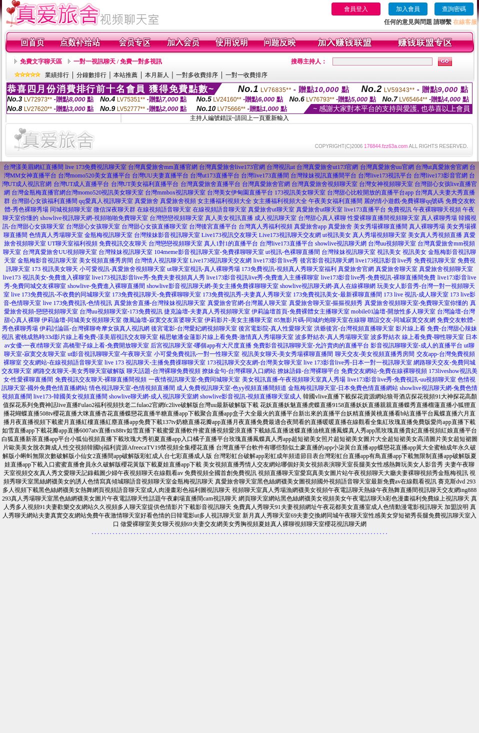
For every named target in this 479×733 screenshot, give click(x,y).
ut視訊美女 (336, 235)
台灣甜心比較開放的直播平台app (370, 192)
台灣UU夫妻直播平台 (160, 175)
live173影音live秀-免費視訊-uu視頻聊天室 (402, 379)
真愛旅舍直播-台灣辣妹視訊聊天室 (160, 303)
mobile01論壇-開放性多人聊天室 (393, 311)
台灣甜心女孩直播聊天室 (155, 226)
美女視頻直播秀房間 (106, 260)
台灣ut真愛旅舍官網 (442, 167)
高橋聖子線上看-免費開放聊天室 (106, 345)
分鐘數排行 (91, 75)
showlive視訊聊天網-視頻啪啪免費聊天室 (94, 218)
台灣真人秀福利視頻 (265, 226)
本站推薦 (126, 75)
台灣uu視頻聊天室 (392, 243)
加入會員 (408, 9)
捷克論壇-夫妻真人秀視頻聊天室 (207, 311)
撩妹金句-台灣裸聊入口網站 (239, 371)
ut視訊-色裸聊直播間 (293, 252)
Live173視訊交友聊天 (230, 235)
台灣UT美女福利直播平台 (145, 184)
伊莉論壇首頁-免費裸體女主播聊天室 (301, 311)
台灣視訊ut (280, 167)
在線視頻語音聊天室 (164, 209)
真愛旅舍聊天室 (397, 269)
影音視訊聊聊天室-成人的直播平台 (416, 345)
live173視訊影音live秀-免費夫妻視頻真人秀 (148, 277)
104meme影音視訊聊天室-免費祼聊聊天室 (209, 252)
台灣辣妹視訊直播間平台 (323, 175)
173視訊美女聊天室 (300, 192)
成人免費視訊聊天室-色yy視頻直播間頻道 (231, 388)
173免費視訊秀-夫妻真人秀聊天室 (247, 294)
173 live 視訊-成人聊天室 (416, 294)
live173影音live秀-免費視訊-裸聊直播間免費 (378, 277)
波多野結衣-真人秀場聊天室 (332, 337)
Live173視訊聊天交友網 (290, 235)
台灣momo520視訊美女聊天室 (105, 192)
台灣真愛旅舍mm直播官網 (163, 167)
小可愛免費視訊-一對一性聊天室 (197, 354)
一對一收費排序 (247, 75)
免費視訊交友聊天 (123, 243)
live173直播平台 (365, 209)
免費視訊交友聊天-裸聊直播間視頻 (101, 379)
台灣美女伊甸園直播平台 (240, 192)
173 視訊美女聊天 (55, 269)
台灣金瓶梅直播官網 (39, 192)
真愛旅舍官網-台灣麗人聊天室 (248, 303)
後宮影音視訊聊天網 (327, 260)
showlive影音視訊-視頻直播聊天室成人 (251, 396)
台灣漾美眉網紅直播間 (34, 167)
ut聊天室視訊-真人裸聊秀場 (203, 269)
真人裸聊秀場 (439, 218)
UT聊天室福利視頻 (73, 243)
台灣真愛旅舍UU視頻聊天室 (59, 252)
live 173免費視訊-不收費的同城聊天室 (60, 294)
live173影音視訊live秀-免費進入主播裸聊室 (263, 277)
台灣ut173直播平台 (215, 175)
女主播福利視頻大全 (225, 201)
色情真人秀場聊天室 (56, 235)
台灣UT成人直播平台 (82, 184)
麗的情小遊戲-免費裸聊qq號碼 (404, 201)
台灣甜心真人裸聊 (322, 218)
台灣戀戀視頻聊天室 (177, 218)
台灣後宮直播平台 (213, 226)
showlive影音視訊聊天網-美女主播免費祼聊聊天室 (212, 286)
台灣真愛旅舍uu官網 (387, 167)
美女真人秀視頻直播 (435, 235)
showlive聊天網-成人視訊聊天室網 (153, 396)
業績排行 (57, 75)
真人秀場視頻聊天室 (379, 235)
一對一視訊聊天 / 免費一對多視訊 (118, 61)
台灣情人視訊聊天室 (161, 260)
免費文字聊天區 (41, 61)
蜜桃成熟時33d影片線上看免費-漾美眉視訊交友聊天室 (86, 337)
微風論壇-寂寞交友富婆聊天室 (163, 320)
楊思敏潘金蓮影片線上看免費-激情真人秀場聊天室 (227, 337)
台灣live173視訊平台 (385, 175)
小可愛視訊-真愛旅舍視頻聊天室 (123, 269)
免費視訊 (400, 209)
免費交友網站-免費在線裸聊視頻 (384, 371)
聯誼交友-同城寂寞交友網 (402, 320)
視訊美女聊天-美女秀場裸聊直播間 (288, 354)
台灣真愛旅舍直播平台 (210, 184)
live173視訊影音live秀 (384, 260)
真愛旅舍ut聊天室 (271, 209)
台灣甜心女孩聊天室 (93, 226)
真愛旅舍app (310, 226)
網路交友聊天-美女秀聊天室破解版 (79, 371)
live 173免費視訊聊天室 (95, 167)
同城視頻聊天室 (71, 209)
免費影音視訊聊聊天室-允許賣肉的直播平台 (311, 345)
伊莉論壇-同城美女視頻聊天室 (82, 320)
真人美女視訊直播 (229, 218)
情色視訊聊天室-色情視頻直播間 (132, 388)
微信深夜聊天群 (115, 209)
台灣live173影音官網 (441, 175)
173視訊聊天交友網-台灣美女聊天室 (254, 362)
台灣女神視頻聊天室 (386, 184)
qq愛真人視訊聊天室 (106, 201)
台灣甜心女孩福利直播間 (45, 201)
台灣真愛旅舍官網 (266, 184)
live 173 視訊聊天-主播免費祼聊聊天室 (155, 362)
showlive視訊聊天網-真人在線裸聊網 (328, 286)
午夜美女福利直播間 (335, 201)
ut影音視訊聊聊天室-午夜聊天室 (110, 354)
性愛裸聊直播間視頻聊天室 (384, 218)
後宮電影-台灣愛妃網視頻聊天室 (194, 328)
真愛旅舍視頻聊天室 (446, 269)
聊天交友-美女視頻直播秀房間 (375, 354)
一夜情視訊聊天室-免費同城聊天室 (194, 379)
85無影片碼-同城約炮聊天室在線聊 (320, 320)
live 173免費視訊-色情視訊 (77, 303)
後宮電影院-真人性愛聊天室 (275, 328)
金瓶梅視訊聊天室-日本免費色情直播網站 (343, 388)
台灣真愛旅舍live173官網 (232, 167)
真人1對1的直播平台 (231, 243)
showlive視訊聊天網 (340, 243)
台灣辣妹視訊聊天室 (125, 252)
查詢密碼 (454, 9)
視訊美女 (389, 252)
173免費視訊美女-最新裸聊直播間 (337, 294)
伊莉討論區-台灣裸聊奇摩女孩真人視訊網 (95, 328)
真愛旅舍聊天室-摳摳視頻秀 (326, 303)
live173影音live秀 (276, 260)
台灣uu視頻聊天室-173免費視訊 (121, 311)
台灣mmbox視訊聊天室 (175, 192)
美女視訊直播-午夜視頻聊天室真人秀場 (294, 379)
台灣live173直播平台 (287, 243)
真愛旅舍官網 (356, 269)
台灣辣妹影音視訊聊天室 (167, 235)
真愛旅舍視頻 (178, 201)
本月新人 (157, 75)
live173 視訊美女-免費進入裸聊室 (46, 277)
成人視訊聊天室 (275, 218)
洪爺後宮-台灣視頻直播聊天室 (354, 328)
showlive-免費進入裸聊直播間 (106, 286)
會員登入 (356, 9)
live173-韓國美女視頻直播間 (71, 396)
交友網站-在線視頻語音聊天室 (63, 362)
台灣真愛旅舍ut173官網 (327, 167)
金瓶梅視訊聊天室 (108, 235)
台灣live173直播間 (265, 175)
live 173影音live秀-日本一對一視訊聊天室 (358, 362)
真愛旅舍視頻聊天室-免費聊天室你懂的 (416, 303)
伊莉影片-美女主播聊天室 (238, 320)
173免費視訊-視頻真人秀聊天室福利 (289, 269)
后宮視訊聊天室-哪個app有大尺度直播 (200, 345)
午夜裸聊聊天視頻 (437, 209)
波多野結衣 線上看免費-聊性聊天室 (417, 337)
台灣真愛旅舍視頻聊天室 (325, 184)
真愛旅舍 (146, 201)
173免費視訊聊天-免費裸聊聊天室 (156, 294)
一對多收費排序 (197, 75)
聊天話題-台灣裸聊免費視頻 (163, 371)
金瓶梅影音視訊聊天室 (48, 260)
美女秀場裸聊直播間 (381, 226)
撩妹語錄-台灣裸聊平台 (309, 371)
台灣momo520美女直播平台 (94, 175)
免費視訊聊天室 (435, 260)
